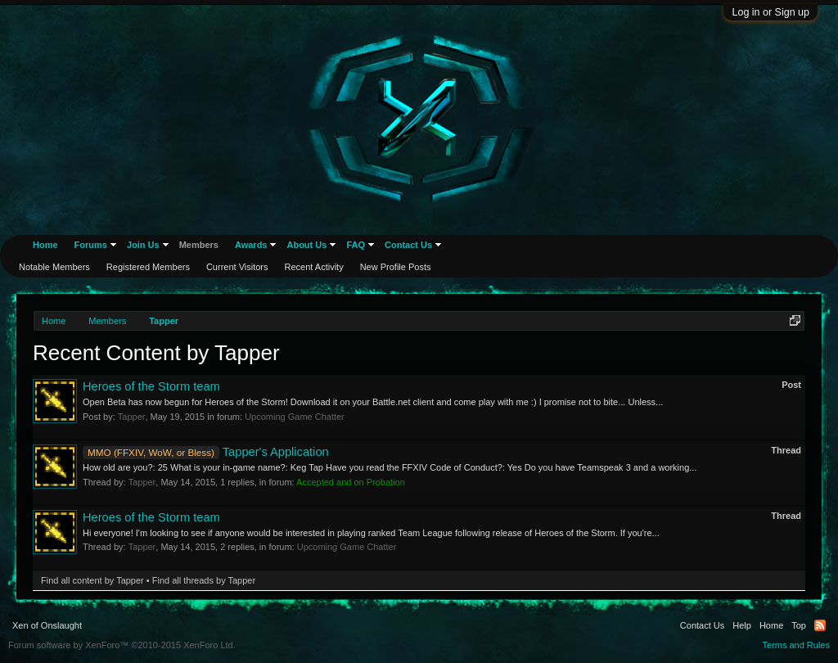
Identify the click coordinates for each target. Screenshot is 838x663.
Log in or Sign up (770, 12)
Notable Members (54, 267)
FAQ (355, 245)
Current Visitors (237, 267)
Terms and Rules (796, 645)
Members (199, 245)
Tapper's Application (206, 451)
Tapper (132, 417)
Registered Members (148, 267)
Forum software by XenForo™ (122, 645)
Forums (90, 245)
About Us (306, 245)
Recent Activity (314, 267)
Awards (251, 245)
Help (741, 625)
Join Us (143, 245)
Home (45, 245)
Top (798, 625)
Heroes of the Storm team (151, 386)
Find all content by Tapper (92, 580)
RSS (820, 625)
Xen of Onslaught (47, 625)
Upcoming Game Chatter (295, 417)
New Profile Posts (395, 267)
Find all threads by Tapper (203, 580)
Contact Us (408, 245)
